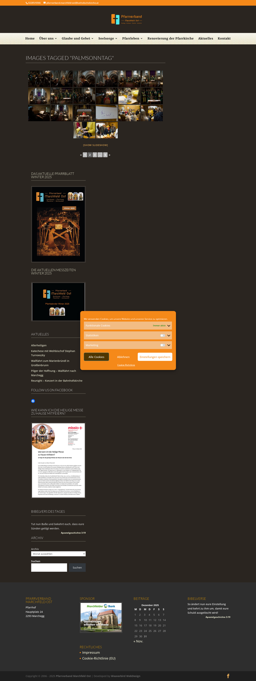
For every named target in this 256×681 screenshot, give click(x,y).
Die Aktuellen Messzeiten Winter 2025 (53, 271)
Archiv (35, 549)
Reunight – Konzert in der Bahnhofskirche (56, 380)
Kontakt (224, 38)
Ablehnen (123, 357)
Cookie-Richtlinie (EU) (99, 658)
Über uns (46, 38)
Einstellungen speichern (155, 357)
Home (30, 38)
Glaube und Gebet (76, 38)
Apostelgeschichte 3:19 (73, 532)
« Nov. (138, 641)
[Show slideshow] (95, 145)
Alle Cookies (96, 357)
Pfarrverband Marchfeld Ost (73, 676)
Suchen (35, 561)
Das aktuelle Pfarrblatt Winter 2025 (52, 175)
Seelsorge (106, 38)
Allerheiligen (39, 345)
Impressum (91, 652)
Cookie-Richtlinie (126, 365)
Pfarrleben (130, 38)
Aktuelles (205, 38)
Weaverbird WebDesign (125, 676)
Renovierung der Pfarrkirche (171, 38)
